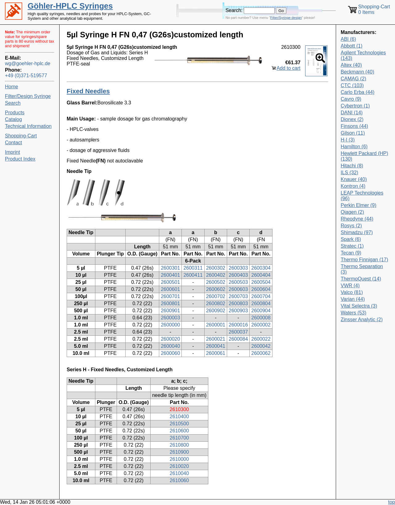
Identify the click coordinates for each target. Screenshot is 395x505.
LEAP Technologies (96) (362, 195)
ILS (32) (349, 172)
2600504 (260, 282)
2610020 (179, 466)
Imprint (12, 152)
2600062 (260, 353)
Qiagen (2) (352, 212)
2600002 (260, 324)
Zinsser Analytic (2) (362, 319)
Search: (234, 10)
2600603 (238, 289)
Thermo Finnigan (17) (364, 259)
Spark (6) (351, 239)
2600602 (215, 289)
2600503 (238, 282)
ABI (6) (348, 39)
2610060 (179, 480)
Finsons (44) (354, 126)
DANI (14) (352, 112)
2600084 (238, 339)
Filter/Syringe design (286, 17)
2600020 (170, 339)
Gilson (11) (353, 133)
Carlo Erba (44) (357, 92)
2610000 (179, 459)
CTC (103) (352, 85)
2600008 (260, 317)
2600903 (238, 310)
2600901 (170, 310)
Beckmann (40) (357, 71)
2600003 (170, 317)
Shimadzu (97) (357, 232)
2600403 (238, 275)
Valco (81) (352, 292)
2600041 (215, 346)
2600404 (260, 275)
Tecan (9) (351, 252)
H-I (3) (348, 139)
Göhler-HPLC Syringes (70, 6)
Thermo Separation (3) (362, 269)
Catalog (13, 119)
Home (11, 86)
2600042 (260, 346)
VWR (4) (350, 285)
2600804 (260, 303)
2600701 (170, 296)
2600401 (170, 275)
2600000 (170, 324)
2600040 (170, 346)
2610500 (179, 423)
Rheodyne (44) (357, 218)
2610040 (179, 473)
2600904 (260, 310)
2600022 (260, 339)
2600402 (215, 275)
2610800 (179, 445)
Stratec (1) (352, 246)
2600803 (238, 303)
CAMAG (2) (353, 78)
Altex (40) (351, 65)
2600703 (238, 296)
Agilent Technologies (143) (363, 55)
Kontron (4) (353, 186)
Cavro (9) (351, 99)
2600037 (238, 332)
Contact (13, 142)
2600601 (170, 289)
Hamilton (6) (354, 146)
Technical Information (28, 126)
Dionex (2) (352, 119)
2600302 (215, 268)
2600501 (170, 282)
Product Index (20, 159)
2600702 (215, 296)
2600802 (215, 303)
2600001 (215, 324)
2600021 (215, 339)
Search (13, 103)
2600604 (260, 289)
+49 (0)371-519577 (26, 75)
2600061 (215, 353)
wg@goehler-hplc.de (27, 63)
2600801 (170, 303)
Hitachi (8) (352, 165)
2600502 (215, 282)
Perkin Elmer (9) (358, 205)
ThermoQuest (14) (361, 278)
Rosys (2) (351, 225)
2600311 (192, 268)
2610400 (179, 416)
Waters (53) (353, 312)
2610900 (179, 452)
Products (14, 112)
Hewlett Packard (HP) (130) (364, 156)
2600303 (238, 268)
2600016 (238, 324)
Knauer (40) (354, 179)
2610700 (179, 437)
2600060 (170, 353)
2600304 (260, 268)
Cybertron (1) (355, 105)
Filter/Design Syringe (28, 96)
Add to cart (288, 68)
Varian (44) (353, 299)
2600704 (260, 296)
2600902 (215, 310)
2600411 (192, 275)
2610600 (179, 430)
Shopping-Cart (21, 135)
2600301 (170, 268)
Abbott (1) (351, 45)
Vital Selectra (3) (359, 306)
